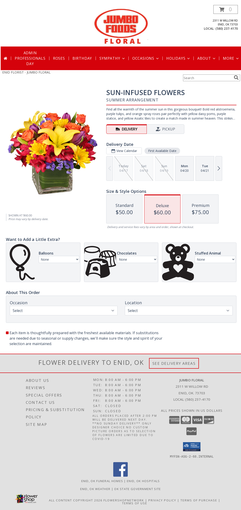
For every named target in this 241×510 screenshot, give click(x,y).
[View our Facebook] (120, 475)
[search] (236, 77)
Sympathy (112, 58)
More (231, 58)
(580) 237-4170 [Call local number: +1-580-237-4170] (226, 28)
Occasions (146, 58)
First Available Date (162, 151)
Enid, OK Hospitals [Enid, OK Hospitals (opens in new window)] (143, 481)
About (206, 58)
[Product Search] (207, 78)
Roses (59, 58)
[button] (225, 9)
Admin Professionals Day (30, 58)
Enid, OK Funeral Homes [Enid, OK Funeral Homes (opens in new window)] (102, 481)
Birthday (82, 58)
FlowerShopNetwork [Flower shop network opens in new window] (124, 500)
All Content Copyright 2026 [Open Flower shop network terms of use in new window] (75, 500)
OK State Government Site (137, 489)
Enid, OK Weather (95, 489)
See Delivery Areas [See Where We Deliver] (174, 363)
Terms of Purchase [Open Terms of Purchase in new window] (199, 500)
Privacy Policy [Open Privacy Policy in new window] (162, 500)
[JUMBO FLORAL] (121, 26)
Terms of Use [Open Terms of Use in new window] (134, 503)
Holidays (178, 58)
